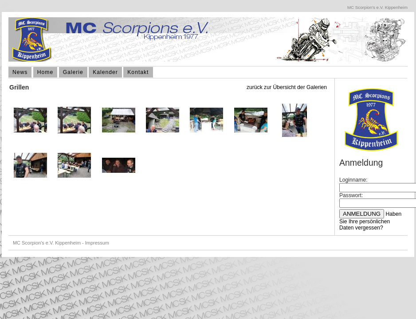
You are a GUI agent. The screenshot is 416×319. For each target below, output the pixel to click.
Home (45, 72)
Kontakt (138, 72)
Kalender (105, 72)
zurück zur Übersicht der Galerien (287, 87)
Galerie (73, 72)
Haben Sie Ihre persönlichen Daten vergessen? (370, 221)
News (19, 72)
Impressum (97, 242)
